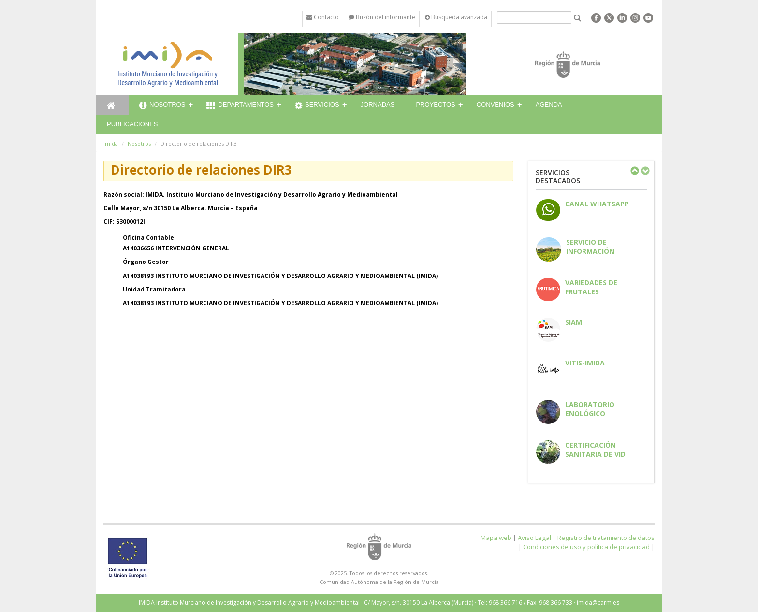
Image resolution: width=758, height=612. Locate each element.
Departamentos (240, 106)
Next (645, 170)
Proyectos (435, 104)
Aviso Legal (534, 537)
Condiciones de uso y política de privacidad (586, 546)
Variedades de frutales (591, 287)
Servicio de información (590, 246)
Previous (634, 170)
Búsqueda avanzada (456, 17)
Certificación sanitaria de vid (595, 449)
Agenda (549, 104)
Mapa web (496, 537)
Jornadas (378, 104)
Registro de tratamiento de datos (606, 537)
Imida (110, 143)
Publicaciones (132, 124)
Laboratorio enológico (589, 409)
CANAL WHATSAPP (597, 203)
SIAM (573, 322)
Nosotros (162, 106)
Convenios (495, 104)
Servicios (317, 106)
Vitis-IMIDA (585, 362)
